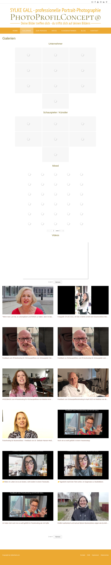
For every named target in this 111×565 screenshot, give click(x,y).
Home (15, 31)
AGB (88, 555)
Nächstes (57, 282)
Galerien (26, 31)
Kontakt (94, 31)
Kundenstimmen (68, 31)
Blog (83, 31)
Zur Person (41, 31)
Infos (54, 31)
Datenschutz (105, 555)
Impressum (95, 555)
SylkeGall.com (15, 555)
